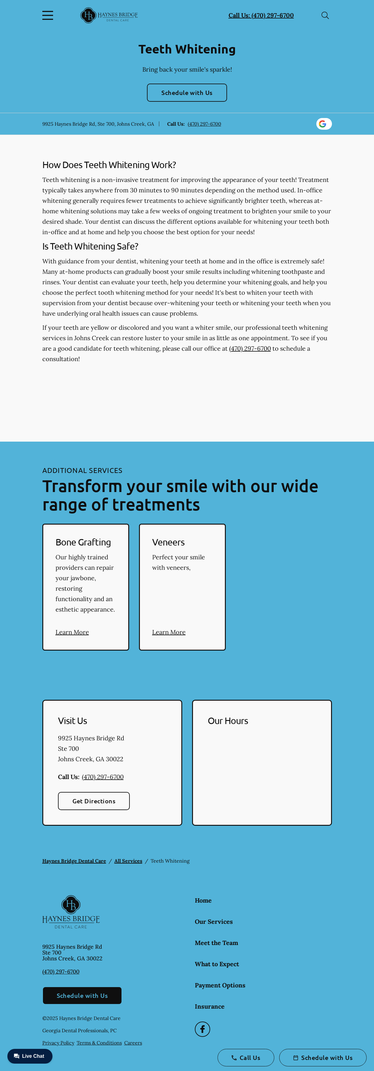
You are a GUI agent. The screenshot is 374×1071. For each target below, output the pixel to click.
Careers (133, 1043)
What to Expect (217, 964)
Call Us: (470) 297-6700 (261, 15)
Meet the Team (216, 943)
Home (203, 900)
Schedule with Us (187, 92)
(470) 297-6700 (204, 124)
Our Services (214, 921)
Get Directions (94, 801)
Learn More (72, 632)
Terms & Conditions (99, 1043)
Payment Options (220, 985)
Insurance (210, 1006)
